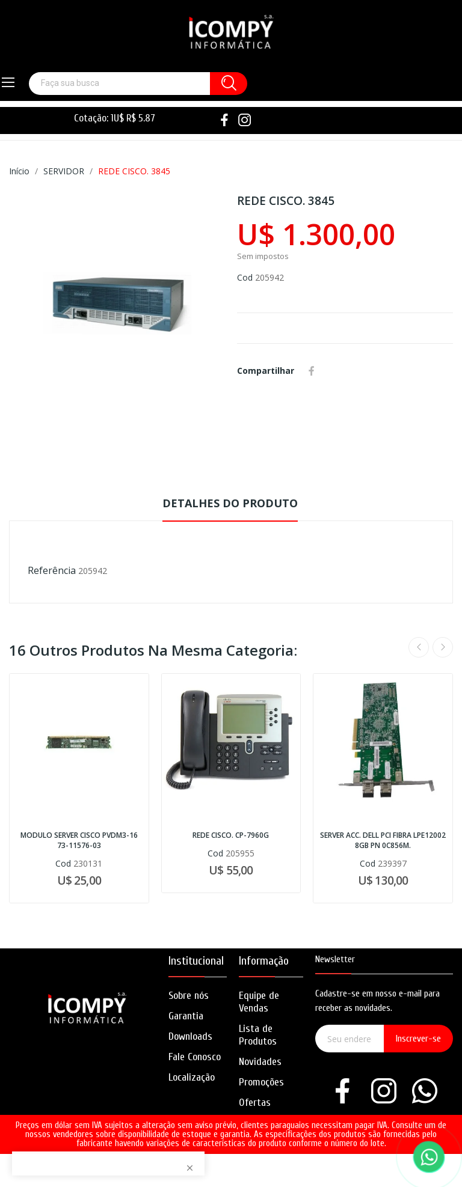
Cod (245, 277)
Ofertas (255, 1102)
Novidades (260, 1061)
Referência (52, 570)
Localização (191, 1077)
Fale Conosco (194, 1057)
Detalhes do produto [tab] (230, 503)
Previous (418, 647)
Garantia (185, 1016)
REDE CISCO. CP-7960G (230, 835)
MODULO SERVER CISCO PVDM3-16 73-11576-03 (79, 840)
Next (443, 647)
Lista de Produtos (258, 1035)
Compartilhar (311, 371)
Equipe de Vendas (259, 1002)
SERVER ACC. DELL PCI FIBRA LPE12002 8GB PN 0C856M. (383, 840)
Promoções (261, 1082)
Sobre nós (188, 995)
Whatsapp (329, 371)
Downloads (190, 1036)
